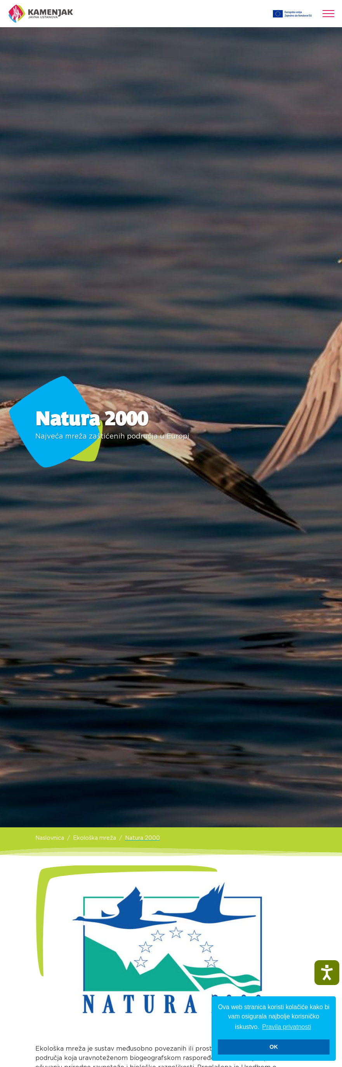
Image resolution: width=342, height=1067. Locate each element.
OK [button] (273, 1047)
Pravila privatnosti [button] (286, 1026)
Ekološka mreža (94, 838)
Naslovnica (49, 838)
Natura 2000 (142, 838)
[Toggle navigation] (328, 13)
